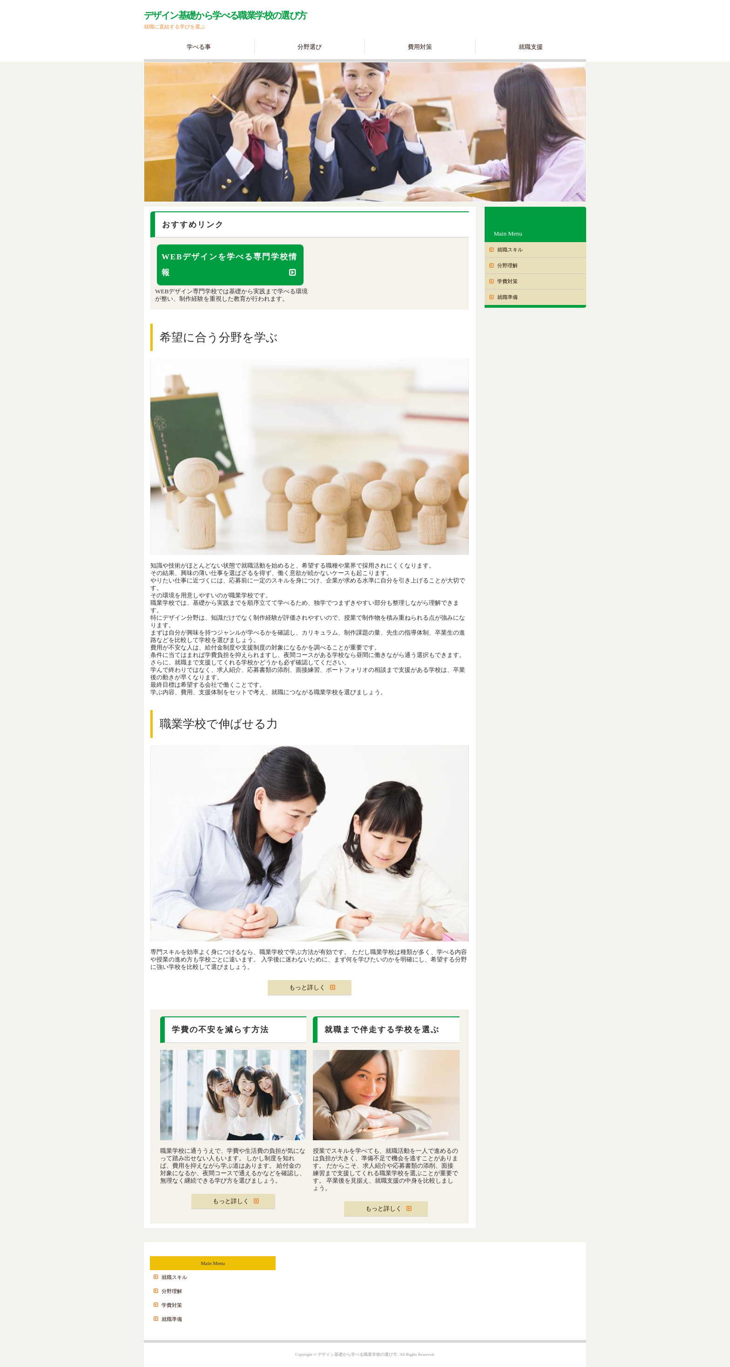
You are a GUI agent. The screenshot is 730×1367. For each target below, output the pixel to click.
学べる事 (199, 46)
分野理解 (507, 265)
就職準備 (507, 297)
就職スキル (510, 249)
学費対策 (507, 281)
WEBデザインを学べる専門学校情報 (229, 264)
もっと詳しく (307, 987)
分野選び (309, 46)
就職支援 (531, 46)
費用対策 (420, 46)
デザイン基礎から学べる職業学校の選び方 (225, 15)
